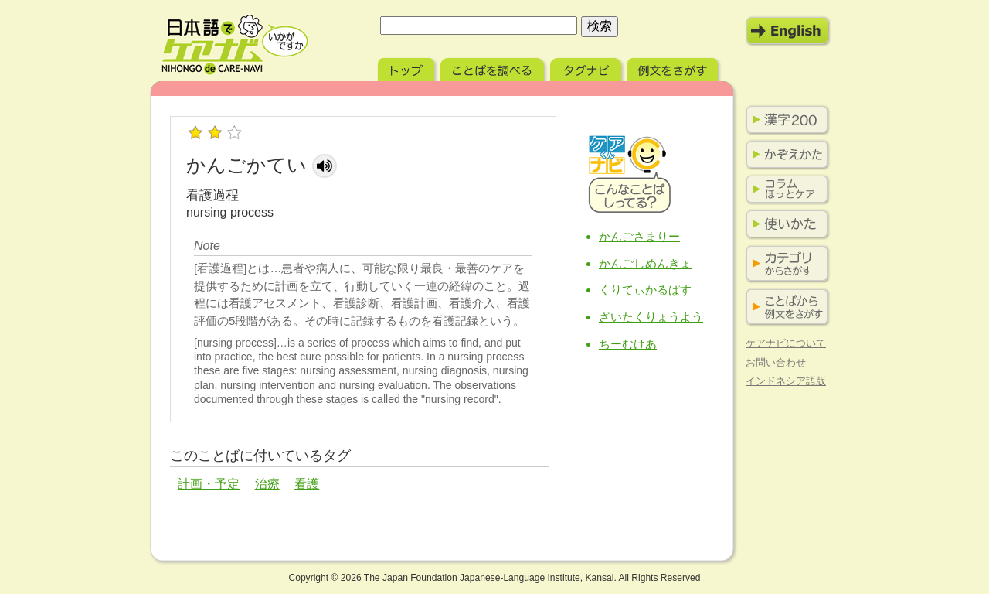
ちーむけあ (628, 343)
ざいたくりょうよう (651, 316)
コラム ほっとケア (784, 189)
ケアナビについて (786, 343)
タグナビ (587, 67)
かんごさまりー (639, 236)
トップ (407, 67)
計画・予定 (209, 483)
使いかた (784, 224)
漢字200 (784, 119)
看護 (306, 483)
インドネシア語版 (786, 381)
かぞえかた (784, 154)
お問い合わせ (776, 362)
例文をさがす (674, 67)
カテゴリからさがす (784, 264)
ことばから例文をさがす (784, 307)
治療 (267, 483)
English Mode (788, 30)
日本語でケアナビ (234, 45)
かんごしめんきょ (645, 263)
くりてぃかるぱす (645, 289)
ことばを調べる (494, 67)
